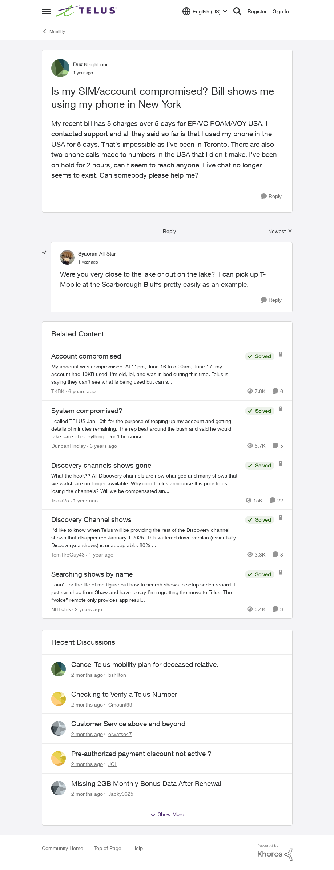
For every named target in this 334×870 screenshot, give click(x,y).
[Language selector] (204, 11)
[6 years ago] (81, 391)
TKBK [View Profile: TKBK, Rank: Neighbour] (57, 391)
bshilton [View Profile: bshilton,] (117, 675)
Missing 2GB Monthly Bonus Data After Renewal (146, 783)
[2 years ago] (87, 609)
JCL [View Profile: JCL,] (112, 764)
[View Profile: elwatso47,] (58, 728)
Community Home (62, 848)
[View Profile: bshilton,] (58, 669)
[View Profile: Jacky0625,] (58, 788)
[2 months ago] (87, 675)
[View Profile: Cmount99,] (58, 699)
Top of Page (107, 848)
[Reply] (271, 196)
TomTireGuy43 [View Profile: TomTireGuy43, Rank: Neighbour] (68, 554)
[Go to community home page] (87, 11)
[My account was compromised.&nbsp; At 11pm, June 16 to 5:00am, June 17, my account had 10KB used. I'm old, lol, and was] (146, 374)
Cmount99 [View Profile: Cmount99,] (120, 704)
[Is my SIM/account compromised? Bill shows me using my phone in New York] (88, 262)
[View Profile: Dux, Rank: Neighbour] (60, 68)
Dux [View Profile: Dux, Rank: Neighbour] (77, 64)
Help (137, 848)
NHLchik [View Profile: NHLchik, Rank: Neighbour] (61, 609)
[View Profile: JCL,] (58, 758)
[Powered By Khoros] (275, 852)
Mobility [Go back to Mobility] (53, 31)
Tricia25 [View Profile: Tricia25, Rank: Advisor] (60, 500)
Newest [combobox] (280, 231)
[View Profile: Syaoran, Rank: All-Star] (67, 257)
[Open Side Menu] (46, 11)
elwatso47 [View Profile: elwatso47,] (120, 734)
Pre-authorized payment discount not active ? (141, 754)
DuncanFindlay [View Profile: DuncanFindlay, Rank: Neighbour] (68, 446)
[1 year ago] (84, 500)
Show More (167, 814)
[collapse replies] (44, 252)
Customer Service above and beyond (128, 724)
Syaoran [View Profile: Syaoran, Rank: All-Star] (87, 253)
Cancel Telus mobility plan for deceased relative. (144, 664)
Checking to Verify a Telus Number (124, 694)
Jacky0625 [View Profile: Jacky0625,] (120, 793)
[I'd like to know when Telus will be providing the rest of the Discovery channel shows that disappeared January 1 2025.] (146, 537)
